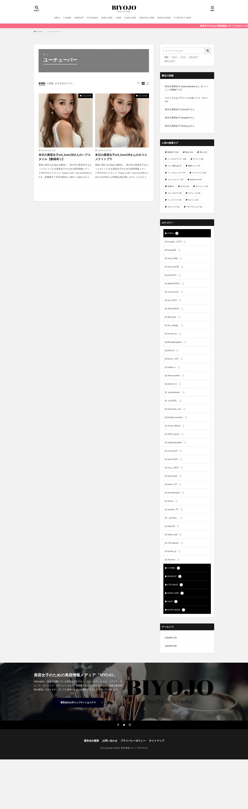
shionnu (173, 559)
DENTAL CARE (146, 17)
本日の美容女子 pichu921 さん (180, 109)
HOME (39, 31)
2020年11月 (171, 637)
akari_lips (174, 317)
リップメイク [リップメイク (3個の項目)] (174, 200)
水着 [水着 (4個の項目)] (170, 186)
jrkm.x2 (173, 350)
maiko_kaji (174, 534)
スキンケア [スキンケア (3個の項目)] (173, 207)
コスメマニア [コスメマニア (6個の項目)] (199, 172)
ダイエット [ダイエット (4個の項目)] (201, 186)
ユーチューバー (53, 31)
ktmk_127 (174, 484)
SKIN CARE (107, 17)
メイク (183, 57)
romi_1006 (174, 258)
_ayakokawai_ (176, 392)
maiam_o (173, 367)
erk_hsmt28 (86, 96)
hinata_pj (174, 551)
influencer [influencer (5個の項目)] (196, 179)
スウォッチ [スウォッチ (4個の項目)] (194, 193)
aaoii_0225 (175, 459)
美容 (166, 57)
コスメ (174, 57)
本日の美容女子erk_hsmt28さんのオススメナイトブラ (121, 157)
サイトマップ (156, 740)
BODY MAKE (164, 17)
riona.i (172, 501)
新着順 (42, 83)
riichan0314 (175, 308)
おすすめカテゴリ (64, 83)
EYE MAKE (92, 17)
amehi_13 (174, 384)
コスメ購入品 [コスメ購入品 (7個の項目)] (174, 166)
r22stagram (175, 543)
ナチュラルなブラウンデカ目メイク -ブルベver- (186, 99)
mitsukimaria (175, 492)
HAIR (118, 17)
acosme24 (174, 450)
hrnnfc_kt (174, 333)
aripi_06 (173, 526)
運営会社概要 (91, 740)
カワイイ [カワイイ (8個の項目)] (198, 159)
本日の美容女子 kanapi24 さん (180, 117)
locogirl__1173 (176, 241)
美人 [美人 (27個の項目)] (203, 152)
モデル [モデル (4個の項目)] (184, 186)
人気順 (50, 83)
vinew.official (176, 425)
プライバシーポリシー (133, 740)
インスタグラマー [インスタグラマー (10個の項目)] (176, 159)
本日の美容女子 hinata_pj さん (180, 125)
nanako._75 (175, 509)
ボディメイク (169, 61)
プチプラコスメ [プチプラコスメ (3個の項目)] (194, 207)
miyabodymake (177, 442)
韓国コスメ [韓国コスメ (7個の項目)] (194, 166)
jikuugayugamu (177, 342)
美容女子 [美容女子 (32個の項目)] (173, 152)
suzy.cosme (175, 292)
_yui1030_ (174, 400)
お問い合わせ (109, 740)
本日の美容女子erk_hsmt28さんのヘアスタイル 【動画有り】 (65, 157)
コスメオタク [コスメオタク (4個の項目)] (174, 193)
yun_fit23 (174, 300)
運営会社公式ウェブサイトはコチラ (78, 702)
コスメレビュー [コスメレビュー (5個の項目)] (175, 179)
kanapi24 (174, 250)
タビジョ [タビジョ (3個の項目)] (193, 200)
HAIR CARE (130, 17)
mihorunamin (176, 375)
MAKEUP (79, 17)
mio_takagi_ (175, 325)
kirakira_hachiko (177, 417)
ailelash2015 (175, 283)
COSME (67, 17)
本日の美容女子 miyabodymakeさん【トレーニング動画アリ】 (187, 88)
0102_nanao (175, 434)
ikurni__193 (175, 358)
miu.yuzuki (174, 476)
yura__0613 (175, 467)
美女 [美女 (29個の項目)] (189, 152)
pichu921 (174, 275)
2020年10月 (171, 645)
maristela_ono (176, 409)
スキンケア (193, 57)
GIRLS (57, 17)
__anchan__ (175, 517)
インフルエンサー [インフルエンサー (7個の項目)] (176, 172)
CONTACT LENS (182, 17)
